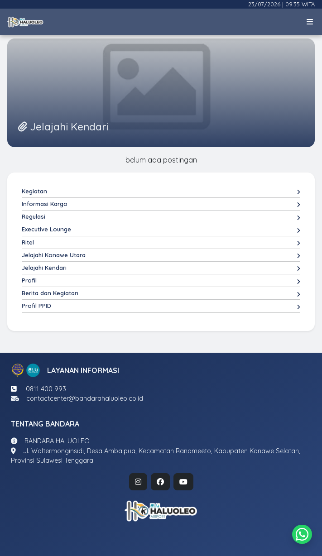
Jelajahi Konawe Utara (161, 255)
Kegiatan (161, 191)
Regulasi (161, 217)
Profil (161, 281)
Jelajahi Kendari (161, 268)
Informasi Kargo (161, 204)
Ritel (161, 243)
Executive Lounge (161, 229)
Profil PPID (161, 306)
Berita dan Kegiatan (161, 293)
